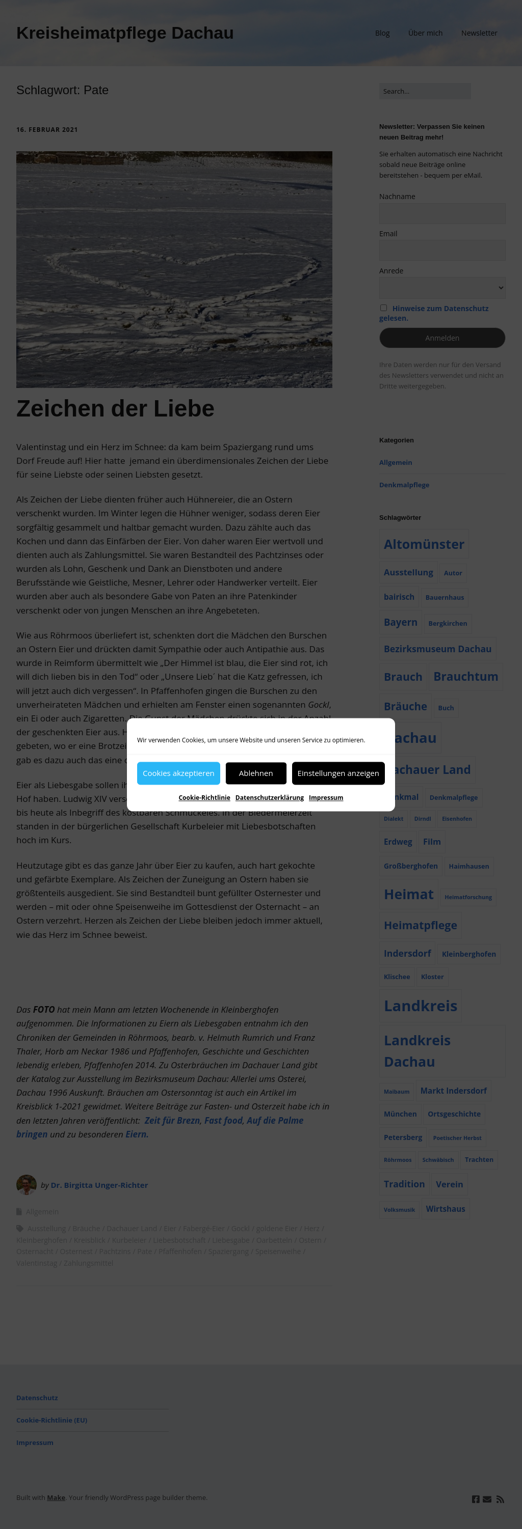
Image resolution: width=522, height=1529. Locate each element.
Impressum (326, 797)
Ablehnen (256, 773)
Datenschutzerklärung (270, 797)
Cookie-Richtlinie (204, 797)
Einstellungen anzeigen (338, 773)
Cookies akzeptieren (179, 773)
